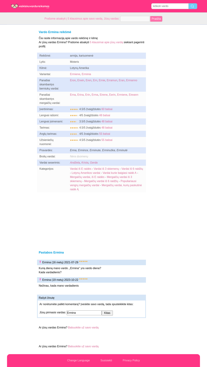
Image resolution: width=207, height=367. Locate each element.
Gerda (94, 162)
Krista (84, 162)
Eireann (133, 94)
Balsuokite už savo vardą (83, 327)
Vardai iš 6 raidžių (132, 168)
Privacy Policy (131, 360)
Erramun (112, 80)
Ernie (102, 80)
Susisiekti (106, 360)
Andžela (75, 162)
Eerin (112, 94)
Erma (95, 94)
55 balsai (104, 133)
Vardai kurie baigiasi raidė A (119, 172)
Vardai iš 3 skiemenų (106, 168)
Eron (73, 80)
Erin (87, 94)
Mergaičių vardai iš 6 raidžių (101, 181)
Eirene (104, 94)
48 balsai (104, 115)
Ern (95, 80)
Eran (122, 80)
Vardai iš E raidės (80, 168)
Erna (73, 94)
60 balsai (106, 109)
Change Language (78, 360)
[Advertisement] (20, 76)
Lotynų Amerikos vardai (86, 172)
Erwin (80, 80)
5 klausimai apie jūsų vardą (106, 42)
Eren (89, 80)
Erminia (86, 74)
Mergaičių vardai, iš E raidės (87, 177)
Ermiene (75, 74)
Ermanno (131, 80)
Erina (80, 94)
